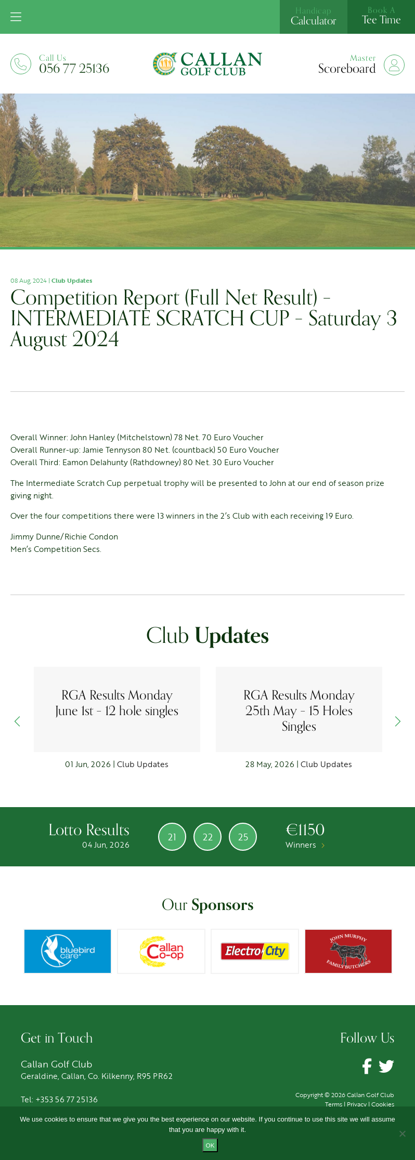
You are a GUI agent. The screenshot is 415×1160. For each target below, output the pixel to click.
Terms (333, 1104)
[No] (402, 1133)
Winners (305, 844)
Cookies (382, 1104)
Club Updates (71, 280)
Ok (210, 1145)
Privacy (357, 1104)
